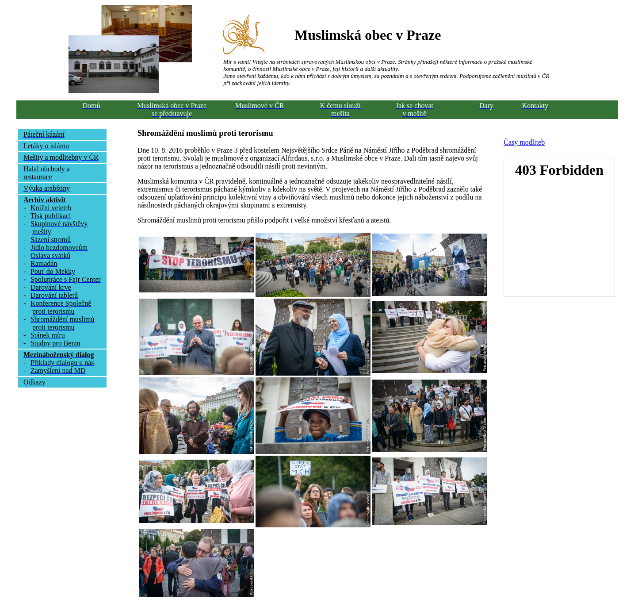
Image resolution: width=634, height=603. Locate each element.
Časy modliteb (524, 142)
